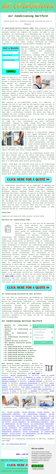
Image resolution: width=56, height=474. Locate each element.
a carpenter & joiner (32, 377)
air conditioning (24, 203)
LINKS (32, 11)
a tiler (13, 391)
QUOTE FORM (9, 276)
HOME (28, 11)
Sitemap (3, 460)
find (7, 297)
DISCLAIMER (50, 11)
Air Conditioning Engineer (34, 414)
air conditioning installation (15, 371)
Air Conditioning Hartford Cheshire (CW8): (18, 28)
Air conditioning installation (13, 185)
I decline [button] (40, 465)
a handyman (33, 391)
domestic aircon (16, 270)
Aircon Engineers (19, 422)
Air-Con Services (43, 433)
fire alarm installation (30, 387)
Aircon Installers (8, 426)
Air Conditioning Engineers (37, 422)
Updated (21, 460)
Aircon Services (28, 412)
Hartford (47, 185)
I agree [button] (34, 465)
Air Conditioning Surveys (22, 416)
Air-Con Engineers (40, 416)
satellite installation (28, 383)
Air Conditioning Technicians (42, 424)
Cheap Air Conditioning (22, 429)
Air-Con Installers (46, 426)
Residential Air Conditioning (24, 420)
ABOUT (38, 11)
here (15, 317)
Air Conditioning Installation (31, 427)
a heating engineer (35, 381)
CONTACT (43, 11)
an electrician (34, 379)
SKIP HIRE (36, 373)
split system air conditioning (28, 256)
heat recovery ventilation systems (28, 237)
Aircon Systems (13, 412)
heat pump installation (42, 389)
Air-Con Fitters (23, 424)
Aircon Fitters (43, 412)
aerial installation (19, 375)
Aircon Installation (42, 429)
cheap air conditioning (44, 241)
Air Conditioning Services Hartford (22, 321)
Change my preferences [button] (38, 468)
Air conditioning (16, 313)
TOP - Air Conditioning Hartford (14, 444)
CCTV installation (26, 385)
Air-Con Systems (28, 435)
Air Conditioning (43, 420)
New (7, 460)
